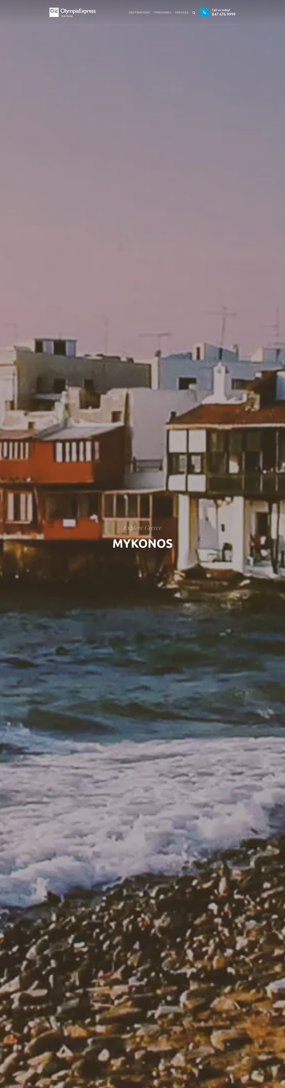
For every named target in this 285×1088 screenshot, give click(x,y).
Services (182, 12)
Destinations (139, 12)
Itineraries (162, 12)
